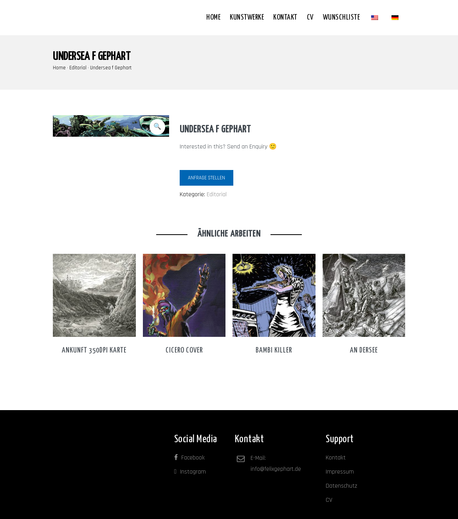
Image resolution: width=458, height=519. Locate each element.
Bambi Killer (274, 350)
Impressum (340, 472)
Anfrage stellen (206, 178)
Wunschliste (341, 17)
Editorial (78, 68)
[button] (157, 127)
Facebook (189, 458)
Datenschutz (341, 486)
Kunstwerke (247, 17)
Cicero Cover (184, 350)
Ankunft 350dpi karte (94, 350)
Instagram (190, 472)
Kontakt (285, 17)
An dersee (364, 350)
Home (213, 17)
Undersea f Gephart (111, 68)
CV (310, 17)
